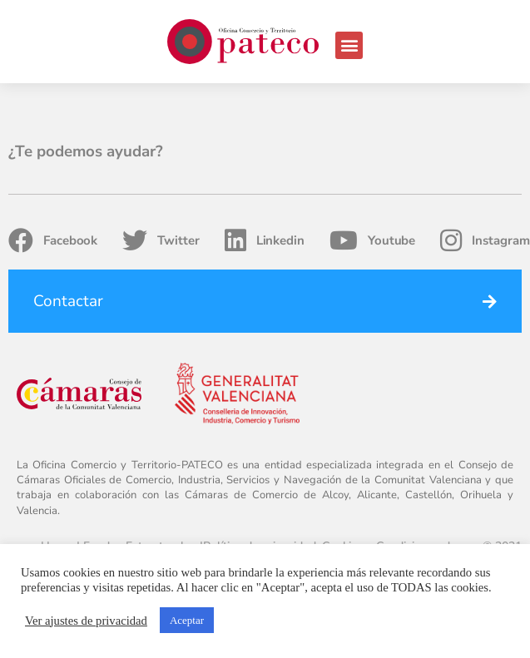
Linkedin (265, 240)
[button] (349, 45)
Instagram (484, 240)
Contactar (68, 301)
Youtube (372, 240)
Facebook (52, 240)
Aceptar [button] (187, 620)
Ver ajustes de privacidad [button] (86, 620)
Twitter (160, 240)
